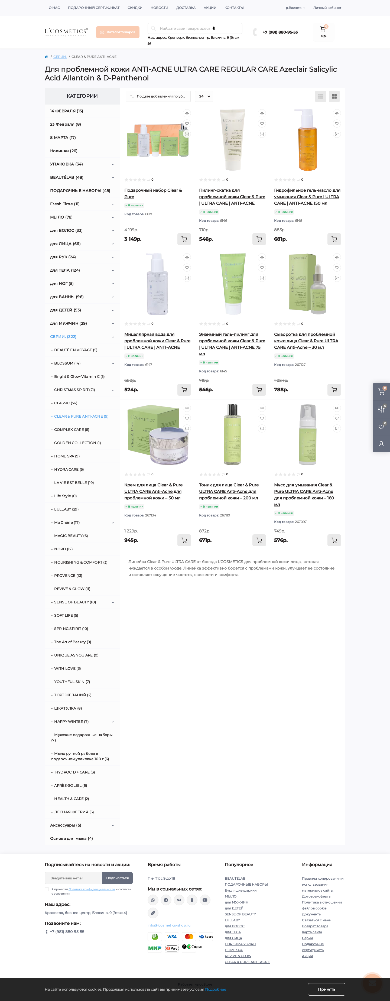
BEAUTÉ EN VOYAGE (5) (75, 350)
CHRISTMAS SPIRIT (240, 944)
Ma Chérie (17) (67, 522)
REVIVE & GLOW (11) (72, 589)
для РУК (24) (63, 257)
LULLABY (232, 920)
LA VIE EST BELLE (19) (74, 482)
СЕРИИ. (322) (63, 336)
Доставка (186, 8)
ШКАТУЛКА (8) (68, 708)
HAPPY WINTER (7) (71, 721)
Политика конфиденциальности (92, 889)
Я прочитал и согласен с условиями (91, 891)
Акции (210, 8)
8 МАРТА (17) (63, 137)
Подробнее (215, 989)
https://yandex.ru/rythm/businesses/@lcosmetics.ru (153, 913)
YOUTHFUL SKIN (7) (72, 682)
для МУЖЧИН (236, 902)
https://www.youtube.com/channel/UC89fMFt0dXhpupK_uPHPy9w (205, 900)
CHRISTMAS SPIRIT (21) (74, 390)
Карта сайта (312, 932)
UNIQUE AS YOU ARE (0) (76, 655)
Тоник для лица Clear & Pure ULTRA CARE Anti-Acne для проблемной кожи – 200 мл (229, 491)
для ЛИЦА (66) (65, 243)
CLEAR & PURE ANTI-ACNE (247, 962)
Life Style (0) (65, 496)
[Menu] (117, 32)
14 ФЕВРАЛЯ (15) (66, 111)
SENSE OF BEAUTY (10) (75, 602)
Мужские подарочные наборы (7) (81, 737)
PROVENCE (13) (68, 575)
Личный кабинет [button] (327, 8)
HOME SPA (234, 950)
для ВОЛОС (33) (66, 230)
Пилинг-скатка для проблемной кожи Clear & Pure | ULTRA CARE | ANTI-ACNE (232, 197)
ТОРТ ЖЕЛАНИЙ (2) (72, 695)
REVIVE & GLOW (238, 956)
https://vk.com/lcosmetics (179, 900)
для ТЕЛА (233, 932)
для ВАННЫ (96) (67, 296)
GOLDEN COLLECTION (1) (77, 443)
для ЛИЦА (233, 938)
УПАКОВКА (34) (66, 164)
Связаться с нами (316, 920)
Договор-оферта (316, 896)
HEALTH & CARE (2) (71, 799)
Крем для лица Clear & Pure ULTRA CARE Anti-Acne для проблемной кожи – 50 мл (153, 491)
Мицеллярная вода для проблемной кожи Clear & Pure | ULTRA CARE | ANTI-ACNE (157, 341)
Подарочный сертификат (93, 8)
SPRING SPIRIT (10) (71, 628)
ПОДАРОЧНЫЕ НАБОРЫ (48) (80, 190)
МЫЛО (230, 896)
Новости (159, 8)
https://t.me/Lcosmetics (166, 900)
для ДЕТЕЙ (234, 908)
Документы (311, 914)
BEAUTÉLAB (235, 878)
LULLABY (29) (66, 509)
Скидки (135, 8)
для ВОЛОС (235, 926)
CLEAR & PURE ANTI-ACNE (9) (81, 416)
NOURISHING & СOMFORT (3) (80, 562)
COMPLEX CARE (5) (71, 429)
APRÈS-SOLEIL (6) (70, 785)
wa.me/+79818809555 (153, 900)
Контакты (234, 8)
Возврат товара (315, 926)
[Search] (154, 28)
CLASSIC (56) (65, 403)
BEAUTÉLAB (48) (66, 177)
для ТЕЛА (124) (65, 270)
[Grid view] (334, 96)
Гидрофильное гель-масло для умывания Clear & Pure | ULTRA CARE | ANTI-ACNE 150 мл (307, 197)
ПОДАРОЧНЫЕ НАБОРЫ (246, 884)
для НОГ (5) (62, 283)
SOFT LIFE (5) (66, 615)
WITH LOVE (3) (67, 668)
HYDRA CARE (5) (69, 469)
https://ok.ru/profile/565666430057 (192, 900)
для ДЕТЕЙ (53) (65, 310)
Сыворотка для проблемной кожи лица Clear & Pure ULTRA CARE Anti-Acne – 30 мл (306, 341)
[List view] (320, 96)
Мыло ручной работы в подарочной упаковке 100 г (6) (80, 756)
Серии (307, 938)
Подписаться (117, 878)
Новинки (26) (64, 150)
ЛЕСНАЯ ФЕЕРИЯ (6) (74, 812)
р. (293, 8)
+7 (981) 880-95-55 (280, 32)
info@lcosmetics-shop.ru (169, 925)
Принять (326, 989)
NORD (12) (63, 549)
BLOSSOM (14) (67, 363)
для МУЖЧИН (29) (68, 323)
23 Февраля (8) (65, 124)
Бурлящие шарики (240, 890)
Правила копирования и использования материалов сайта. (322, 884)
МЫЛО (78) (61, 217)
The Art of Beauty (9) (72, 642)
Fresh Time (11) (65, 204)
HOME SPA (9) (67, 456)
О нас (54, 8)
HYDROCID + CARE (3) (74, 772)
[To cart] (184, 239)
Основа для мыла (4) (71, 838)
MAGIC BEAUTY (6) (71, 536)
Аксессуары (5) (65, 825)
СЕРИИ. (60, 57)
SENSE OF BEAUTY (240, 914)
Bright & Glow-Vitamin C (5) (79, 376)
